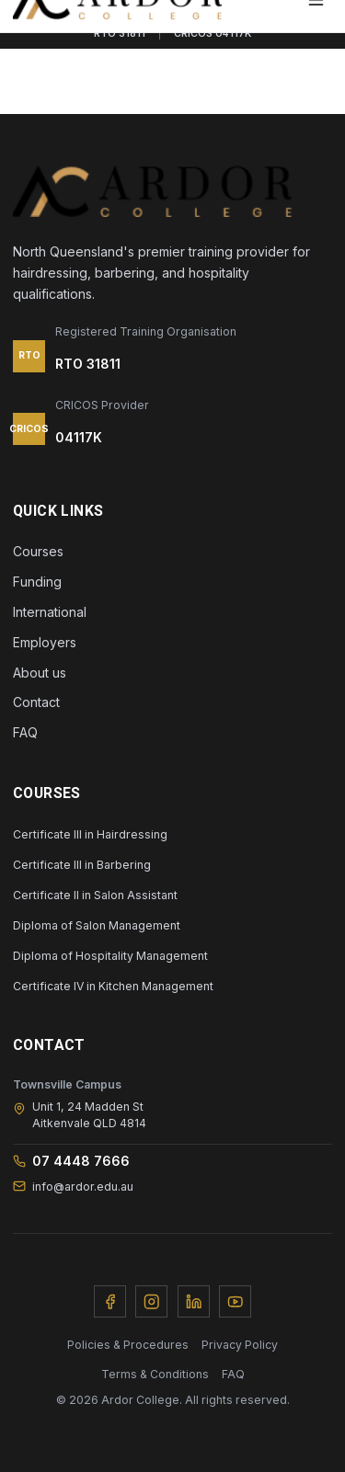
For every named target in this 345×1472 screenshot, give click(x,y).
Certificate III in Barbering (82, 865)
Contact (36, 702)
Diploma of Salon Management (96, 925)
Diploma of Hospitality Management (110, 956)
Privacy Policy (239, 1345)
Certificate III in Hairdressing (90, 834)
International (49, 612)
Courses (38, 551)
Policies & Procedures (128, 1345)
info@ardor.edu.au (73, 1186)
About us (39, 672)
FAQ (25, 732)
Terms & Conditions (155, 1374)
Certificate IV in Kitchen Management (113, 986)
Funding (37, 581)
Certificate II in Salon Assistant (95, 895)
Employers (44, 642)
